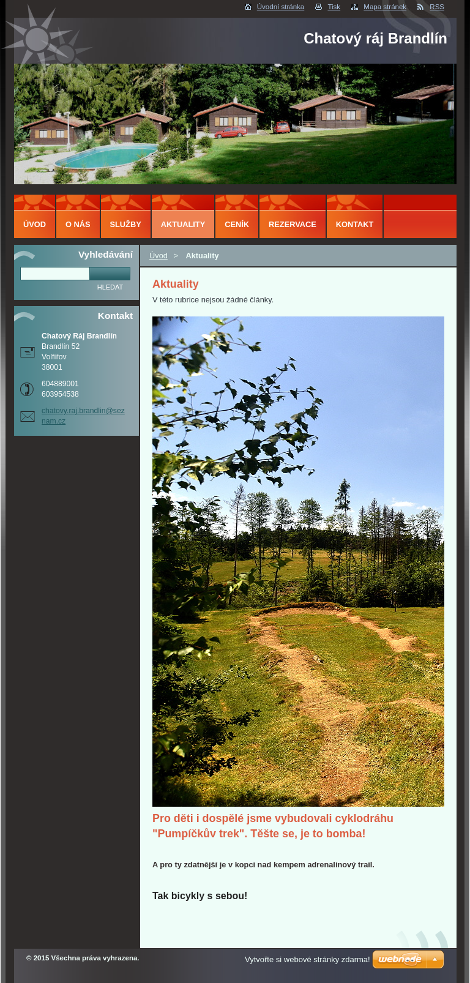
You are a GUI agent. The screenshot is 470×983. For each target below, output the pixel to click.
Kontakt (355, 224)
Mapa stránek (385, 6)
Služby (125, 224)
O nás (78, 224)
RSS (437, 6)
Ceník (237, 224)
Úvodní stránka (280, 6)
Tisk (333, 6)
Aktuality (183, 224)
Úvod (158, 255)
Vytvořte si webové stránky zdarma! (307, 959)
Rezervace (292, 224)
